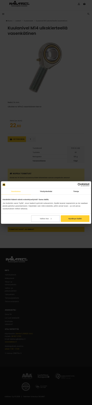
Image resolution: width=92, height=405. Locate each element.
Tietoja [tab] (76, 191)
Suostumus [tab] (16, 191)
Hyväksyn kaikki (75, 218)
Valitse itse (46, 218)
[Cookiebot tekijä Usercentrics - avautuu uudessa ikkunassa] (79, 184)
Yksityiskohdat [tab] (46, 191)
